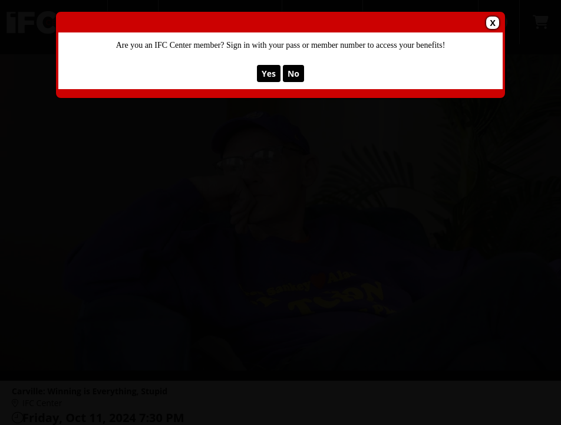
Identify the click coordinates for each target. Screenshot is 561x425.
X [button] (492, 22)
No (293, 73)
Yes (269, 73)
